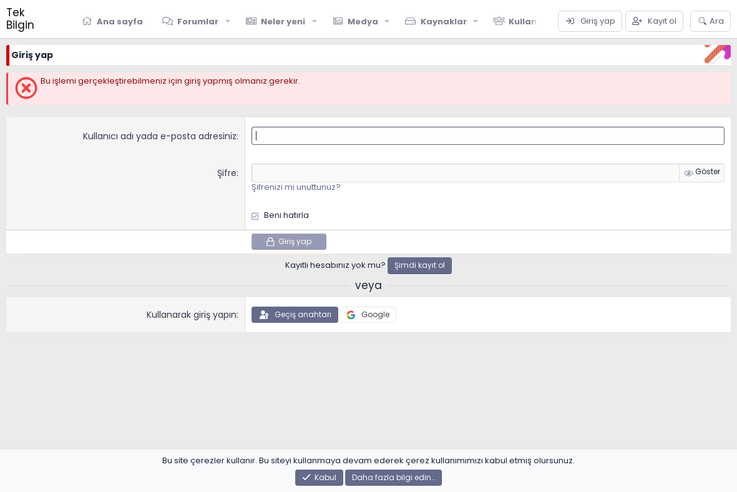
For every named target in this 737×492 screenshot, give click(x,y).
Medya (363, 21)
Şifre (227, 173)
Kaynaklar (444, 21)
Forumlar (197, 21)
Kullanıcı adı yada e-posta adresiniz (160, 136)
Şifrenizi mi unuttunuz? (296, 187)
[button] (228, 21)
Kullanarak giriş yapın (192, 314)
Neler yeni (283, 21)
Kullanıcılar (534, 21)
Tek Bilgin (20, 18)
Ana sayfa (120, 21)
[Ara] (710, 21)
